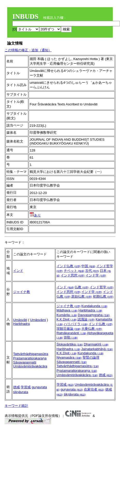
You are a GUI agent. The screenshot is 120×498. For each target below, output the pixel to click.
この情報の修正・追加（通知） (28, 50)
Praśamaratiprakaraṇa (29, 358)
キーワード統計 (16, 406)
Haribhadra (21, 324)
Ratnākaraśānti (71, 333)
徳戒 (106, 375)
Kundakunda (94, 306)
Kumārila (67, 315)
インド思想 (73, 275)
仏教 (82, 287)
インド (18, 271)
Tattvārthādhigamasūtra (30, 354)
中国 (88, 266)
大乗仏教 (91, 329)
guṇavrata (39, 387)
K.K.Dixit (66, 319)
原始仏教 (81, 296)
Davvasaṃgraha (94, 315)
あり (35, 215)
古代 (92, 271)
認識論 (86, 319)
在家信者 (94, 389)
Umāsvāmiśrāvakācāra (30, 366)
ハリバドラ (76, 324)
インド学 (95, 275)
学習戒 (26, 387)
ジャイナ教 (21, 292)
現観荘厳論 (69, 329)
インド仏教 (69, 266)
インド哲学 (102, 287)
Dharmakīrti (96, 344)
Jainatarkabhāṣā (97, 349)
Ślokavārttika (70, 344)
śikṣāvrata (20, 392)
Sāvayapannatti (24, 362)
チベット (74, 271)
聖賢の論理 (91, 357)
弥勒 (71, 337)
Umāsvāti (20, 320)
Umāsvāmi (38, 320)
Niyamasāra (69, 357)
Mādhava (67, 310)
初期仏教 (103, 296)
